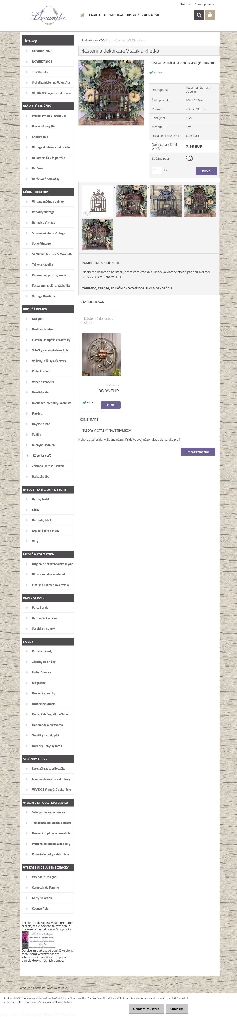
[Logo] (48, 15)
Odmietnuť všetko (145, 1008)
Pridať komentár (198, 452)
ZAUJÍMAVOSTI (150, 15)
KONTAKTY (132, 15)
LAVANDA (94, 15)
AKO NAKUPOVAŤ (113, 15)
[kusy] (157, 170)
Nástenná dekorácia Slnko (98, 321)
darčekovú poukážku (51, 950)
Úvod (84, 40)
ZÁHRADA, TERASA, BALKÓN (102, 288)
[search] (199, 15)
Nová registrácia (204, 4)
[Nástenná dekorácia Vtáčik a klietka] (111, 61)
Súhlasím (176, 1008)
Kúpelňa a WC (96, 40)
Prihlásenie (184, 4)
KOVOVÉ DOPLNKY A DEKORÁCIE (149, 288)
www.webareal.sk (57, 987)
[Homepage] (81, 15)
